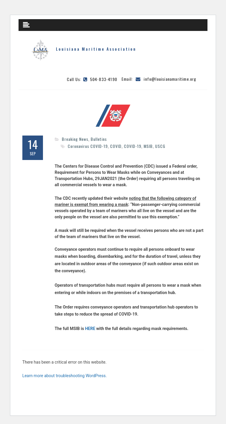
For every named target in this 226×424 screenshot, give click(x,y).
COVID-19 (132, 146)
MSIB (148, 146)
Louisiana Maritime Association (96, 49)
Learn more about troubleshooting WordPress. (64, 375)
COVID (116, 146)
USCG (160, 146)
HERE (90, 328)
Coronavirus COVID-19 (88, 146)
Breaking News (75, 139)
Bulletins (99, 139)
